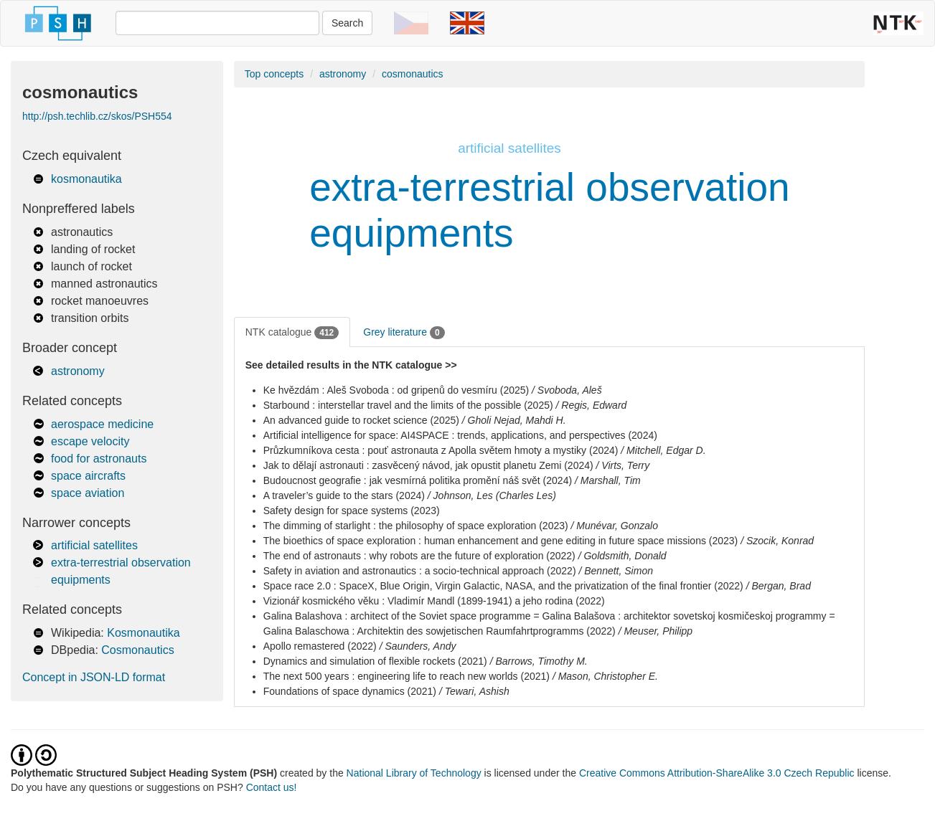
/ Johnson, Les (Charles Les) (492, 495)
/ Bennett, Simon (615, 571)
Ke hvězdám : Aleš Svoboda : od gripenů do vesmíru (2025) (396, 390)
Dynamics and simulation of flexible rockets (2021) (375, 661)
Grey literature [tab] (403, 332)
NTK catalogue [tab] (292, 332)
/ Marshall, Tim (608, 480)
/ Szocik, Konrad (777, 540)
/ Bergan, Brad (778, 586)
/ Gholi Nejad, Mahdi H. (514, 420)
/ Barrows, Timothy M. (539, 661)
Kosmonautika (143, 633)
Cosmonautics (137, 650)
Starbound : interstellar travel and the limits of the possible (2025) (408, 405)
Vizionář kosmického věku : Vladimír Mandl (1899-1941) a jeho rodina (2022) (434, 601)
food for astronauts (98, 458)
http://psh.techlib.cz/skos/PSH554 (97, 116)
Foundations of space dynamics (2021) (349, 691)
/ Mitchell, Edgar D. (663, 450)
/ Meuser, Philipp (656, 631)
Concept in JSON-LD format (93, 677)
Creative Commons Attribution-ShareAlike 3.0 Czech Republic (718, 773)
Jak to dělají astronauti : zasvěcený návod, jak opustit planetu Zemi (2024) (428, 465)
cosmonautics (412, 74)
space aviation (87, 493)
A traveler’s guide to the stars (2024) (344, 495)
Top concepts (274, 74)
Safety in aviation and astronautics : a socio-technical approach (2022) (419, 571)
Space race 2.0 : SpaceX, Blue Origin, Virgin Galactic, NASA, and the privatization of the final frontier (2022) (503, 586)
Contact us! (271, 787)
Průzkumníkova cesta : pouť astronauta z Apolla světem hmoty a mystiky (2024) (441, 450)
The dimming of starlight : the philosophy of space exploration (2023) (415, 525)
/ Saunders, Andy (418, 646)
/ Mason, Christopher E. (605, 676)
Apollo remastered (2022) (320, 646)
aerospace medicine (102, 424)
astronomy (78, 371)
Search (347, 23)
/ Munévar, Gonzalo (614, 525)
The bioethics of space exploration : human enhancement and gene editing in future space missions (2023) (500, 540)
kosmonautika (86, 179)
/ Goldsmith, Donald (622, 555)
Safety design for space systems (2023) (351, 510)
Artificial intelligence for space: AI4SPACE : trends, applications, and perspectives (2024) (460, 435)
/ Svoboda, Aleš (567, 390)
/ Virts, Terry (623, 465)
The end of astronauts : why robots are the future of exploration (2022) (419, 555)
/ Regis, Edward (591, 405)
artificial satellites (94, 545)
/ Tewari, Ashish (474, 691)
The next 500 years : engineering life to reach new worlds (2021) (406, 676)
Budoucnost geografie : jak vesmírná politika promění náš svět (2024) (417, 480)
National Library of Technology (414, 773)
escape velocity (90, 441)
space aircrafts (88, 476)
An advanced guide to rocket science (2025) (361, 420)
